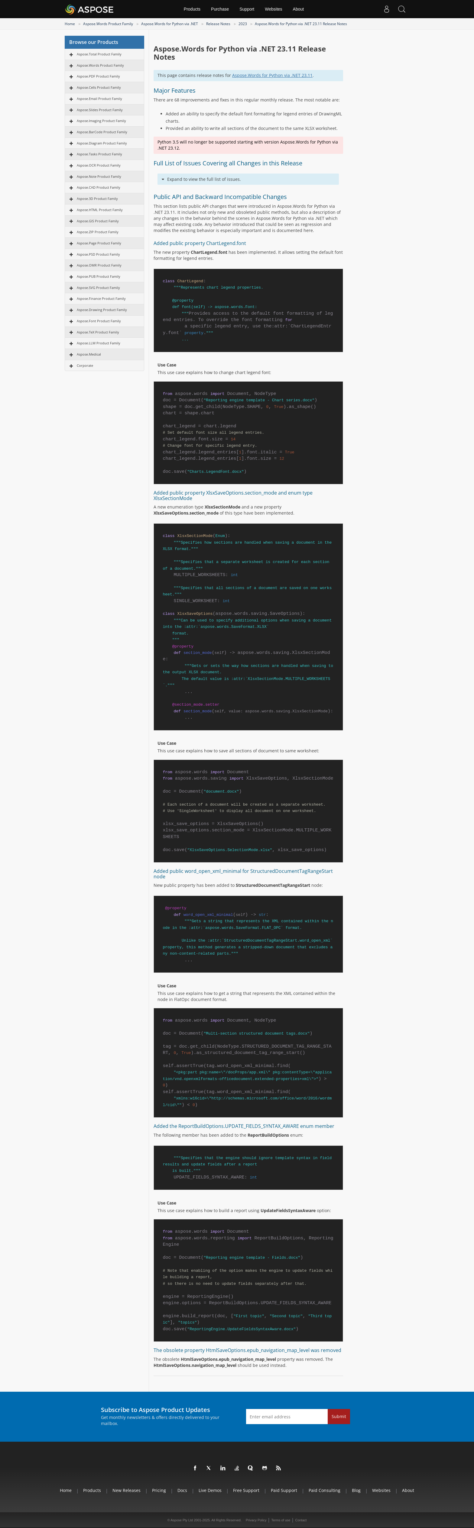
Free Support (246, 1490)
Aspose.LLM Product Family (98, 343)
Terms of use (280, 1520)
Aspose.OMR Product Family (99, 265)
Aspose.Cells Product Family (99, 87)
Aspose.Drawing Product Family (102, 309)
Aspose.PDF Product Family (98, 76)
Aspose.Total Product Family (99, 54)
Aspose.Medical (89, 354)
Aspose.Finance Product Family (101, 298)
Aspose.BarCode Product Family (102, 132)
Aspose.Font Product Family (99, 321)
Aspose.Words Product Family (108, 23)
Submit (339, 1416)
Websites (273, 9)
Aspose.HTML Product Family (100, 209)
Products (192, 9)
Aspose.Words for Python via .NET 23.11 (272, 75)
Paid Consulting (324, 1490)
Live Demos (210, 1490)
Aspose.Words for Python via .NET (169, 23)
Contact (301, 1520)
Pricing (159, 1490)
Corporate (85, 365)
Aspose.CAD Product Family (98, 187)
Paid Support (284, 1490)
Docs (182, 1490)
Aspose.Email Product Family (99, 98)
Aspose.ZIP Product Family (97, 232)
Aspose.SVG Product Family (98, 287)
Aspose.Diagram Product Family (102, 143)
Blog (356, 1490)
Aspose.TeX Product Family (98, 332)
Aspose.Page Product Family (99, 243)
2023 (243, 23)
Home (70, 23)
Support (246, 9)
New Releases (126, 1490)
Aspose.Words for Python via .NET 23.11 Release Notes (301, 23)
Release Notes (218, 23)
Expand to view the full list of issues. (204, 179)
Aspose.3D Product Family (97, 198)
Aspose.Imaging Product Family (101, 120)
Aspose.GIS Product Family (98, 221)
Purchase (220, 9)
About (298, 9)
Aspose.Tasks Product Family (99, 154)
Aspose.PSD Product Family (98, 254)
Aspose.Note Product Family (99, 176)
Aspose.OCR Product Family (99, 165)
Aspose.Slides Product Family (100, 110)
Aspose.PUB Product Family (98, 276)
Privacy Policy (256, 1520)
